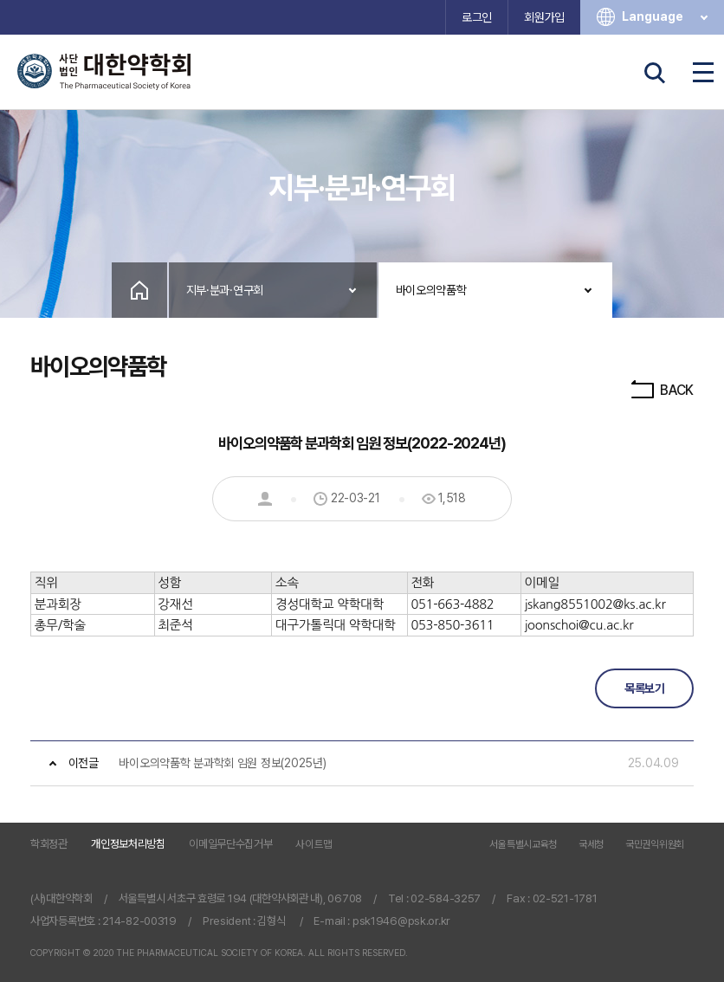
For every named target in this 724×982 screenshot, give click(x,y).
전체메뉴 (703, 73)
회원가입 (544, 17)
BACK (661, 390)
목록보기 (644, 688)
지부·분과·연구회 (224, 290)
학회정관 (49, 844)
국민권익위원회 (654, 845)
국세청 (591, 845)
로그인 (477, 17)
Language (666, 17)
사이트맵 (314, 844)
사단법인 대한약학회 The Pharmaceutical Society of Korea (104, 72)
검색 (655, 73)
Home (139, 290)
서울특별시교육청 (523, 845)
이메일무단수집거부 (230, 844)
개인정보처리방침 (128, 844)
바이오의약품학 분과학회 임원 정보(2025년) (222, 763)
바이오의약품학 (431, 290)
